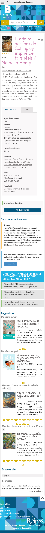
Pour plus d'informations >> (25, 245)
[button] (7, 44)
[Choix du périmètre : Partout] (5, 22)
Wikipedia (39, 491)
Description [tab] (11, 110)
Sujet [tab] (26, 110)
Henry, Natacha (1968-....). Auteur (16, 71)
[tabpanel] (19, 155)
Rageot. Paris (14, 74)
